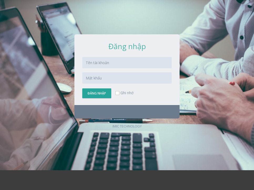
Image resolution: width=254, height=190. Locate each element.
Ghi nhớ (124, 93)
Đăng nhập (97, 93)
